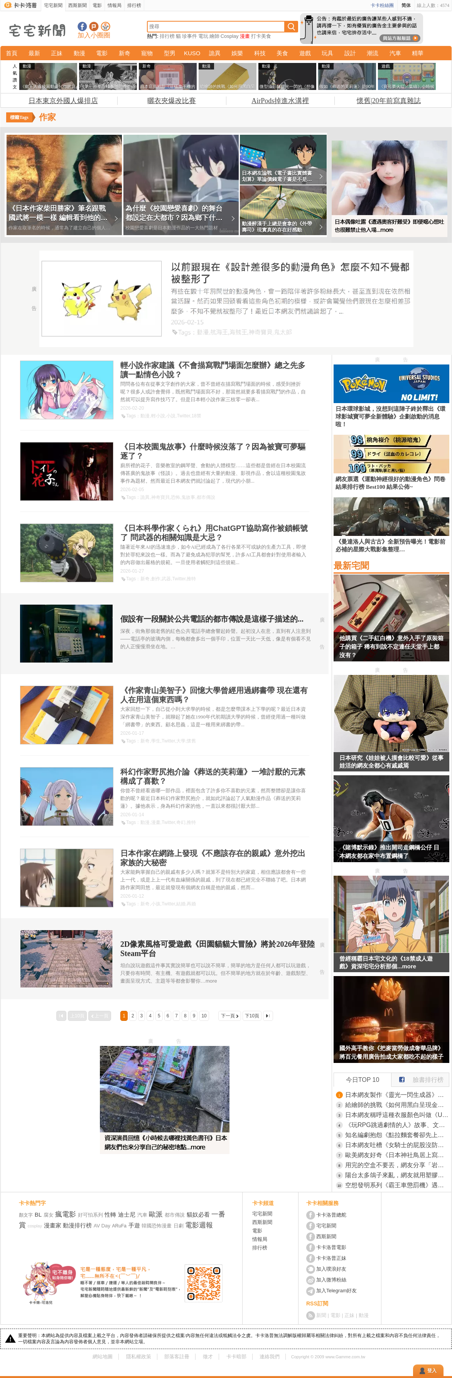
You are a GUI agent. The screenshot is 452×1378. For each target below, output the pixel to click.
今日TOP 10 (362, 1079)
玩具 (327, 53)
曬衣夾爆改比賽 (171, 101)
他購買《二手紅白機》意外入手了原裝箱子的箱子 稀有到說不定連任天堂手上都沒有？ (391, 646)
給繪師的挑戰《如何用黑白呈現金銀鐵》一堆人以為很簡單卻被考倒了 (397, 1105)
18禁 (196, 416)
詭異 (215, 53)
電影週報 (199, 1225)
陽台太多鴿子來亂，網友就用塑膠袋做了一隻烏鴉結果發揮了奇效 (397, 1175)
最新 (34, 53)
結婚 (181, 904)
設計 (350, 53)
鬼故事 (188, 497)
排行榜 (134, 5)
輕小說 (158, 416)
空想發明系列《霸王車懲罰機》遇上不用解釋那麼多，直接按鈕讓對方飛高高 (397, 1185)
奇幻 (181, 822)
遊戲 (305, 53)
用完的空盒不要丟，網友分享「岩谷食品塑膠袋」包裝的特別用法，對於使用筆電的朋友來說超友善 (397, 1165)
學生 (155, 741)
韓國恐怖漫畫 (157, 1226)
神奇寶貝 (160, 497)
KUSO (192, 53)
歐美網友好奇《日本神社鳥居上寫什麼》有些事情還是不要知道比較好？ (397, 1155)
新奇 (124, 53)
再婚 (191, 904)
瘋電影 (65, 1214)
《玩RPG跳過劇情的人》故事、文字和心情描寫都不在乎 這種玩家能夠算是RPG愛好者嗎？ (397, 1125)
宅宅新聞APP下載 (105, 26)
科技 (260, 53)
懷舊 (191, 741)
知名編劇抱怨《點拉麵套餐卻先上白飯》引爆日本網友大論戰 (397, 1135)
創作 (155, 578)
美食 (282, 53)
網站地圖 (103, 1356)
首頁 (11, 53)
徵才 (208, 1356)
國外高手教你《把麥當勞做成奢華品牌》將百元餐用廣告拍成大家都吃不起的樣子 (391, 1052)
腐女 (49, 1215)
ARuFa (119, 1226)
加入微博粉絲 (331, 1280)
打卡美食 (261, 36)
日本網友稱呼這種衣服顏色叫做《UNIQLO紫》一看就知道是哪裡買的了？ (397, 1115)
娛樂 (237, 53)
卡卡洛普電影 (331, 1247)
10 (203, 1016)
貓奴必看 (198, 1214)
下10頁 (252, 1016)
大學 (181, 741)
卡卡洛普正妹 (331, 1258)
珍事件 (189, 36)
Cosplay (230, 36)
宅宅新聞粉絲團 (82, 26)
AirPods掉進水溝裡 (280, 101)
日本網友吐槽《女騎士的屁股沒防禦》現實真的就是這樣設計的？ (397, 1145)
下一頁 (228, 1016)
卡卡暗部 (236, 1356)
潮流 (372, 53)
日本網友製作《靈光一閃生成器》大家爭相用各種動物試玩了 (397, 1095)
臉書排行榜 (417, 1078)
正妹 (56, 53)
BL (38, 1214)
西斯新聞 (77, 5)
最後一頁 (268, 1016)
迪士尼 (126, 1214)
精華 (417, 53)
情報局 (114, 5)
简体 (406, 5)
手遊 (134, 1225)
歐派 (156, 1214)
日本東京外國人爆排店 (63, 101)
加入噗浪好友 (94, 26)
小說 (170, 416)
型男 (169, 53)
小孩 (155, 904)
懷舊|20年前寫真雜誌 (389, 101)
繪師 (214, 36)
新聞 (321, 1315)
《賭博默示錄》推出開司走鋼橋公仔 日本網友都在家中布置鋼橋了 (389, 851)
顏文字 (26, 1215)
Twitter (183, 416)
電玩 (203, 36)
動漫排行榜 (77, 1225)
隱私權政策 (138, 1356)
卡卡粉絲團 (382, 5)
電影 (97, 5)
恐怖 (175, 497)
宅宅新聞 (53, 5)
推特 (191, 578)
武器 (166, 578)
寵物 (147, 53)
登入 (432, 1370)
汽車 (395, 53)
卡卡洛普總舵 (331, 1215)
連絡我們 (270, 1356)
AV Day (102, 1226)
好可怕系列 (90, 1215)
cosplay (35, 1226)
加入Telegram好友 (336, 1290)
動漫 (79, 53)
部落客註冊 (176, 1356)
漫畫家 (52, 1225)
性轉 (110, 1214)
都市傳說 (206, 497)
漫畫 (245, 36)
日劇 (179, 1226)
